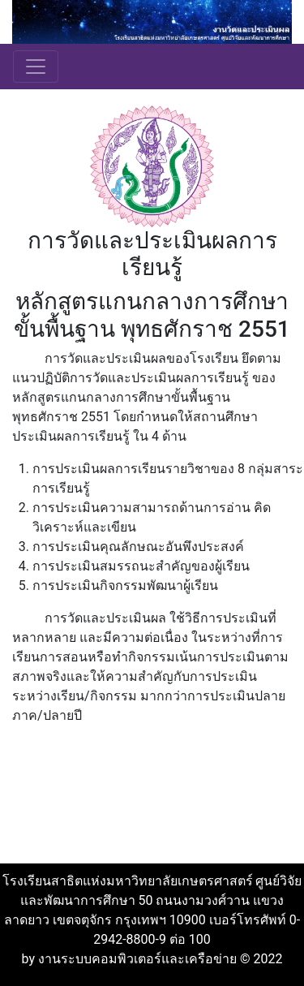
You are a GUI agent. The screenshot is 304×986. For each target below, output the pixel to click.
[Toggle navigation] (35, 66)
